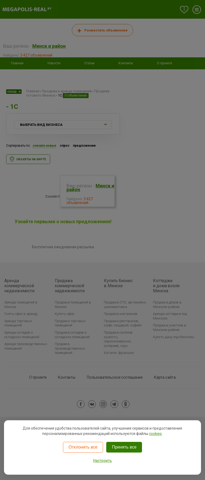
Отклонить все (83, 447)
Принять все (124, 447)
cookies (155, 433)
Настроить (102, 460)
